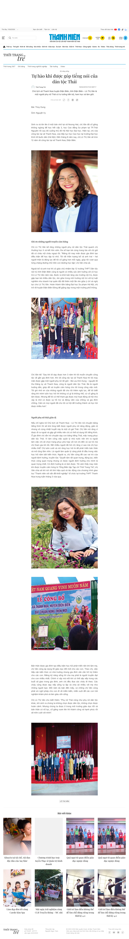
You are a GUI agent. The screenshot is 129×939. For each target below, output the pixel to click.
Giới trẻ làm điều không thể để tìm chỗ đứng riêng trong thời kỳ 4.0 (80, 912)
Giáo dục (51, 47)
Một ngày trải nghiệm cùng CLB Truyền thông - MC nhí (49, 911)
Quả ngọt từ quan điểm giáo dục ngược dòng (80, 859)
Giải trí (71, 47)
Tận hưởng (54, 66)
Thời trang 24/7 (9, 66)
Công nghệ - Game (90, 47)
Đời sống (29, 47)
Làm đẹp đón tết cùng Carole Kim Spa (17, 911)
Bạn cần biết (37, 29)
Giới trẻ (44, 47)
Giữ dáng (21, 66)
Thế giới (16, 47)
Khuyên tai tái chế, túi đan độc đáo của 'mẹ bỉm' (17, 859)
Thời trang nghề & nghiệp (37, 66)
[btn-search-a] (10, 38)
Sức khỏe (37, 47)
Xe (99, 47)
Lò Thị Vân (64, 801)
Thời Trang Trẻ (41, 87)
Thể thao (78, 47)
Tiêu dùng (110, 47)
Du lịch (58, 47)
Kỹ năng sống (64, 71)
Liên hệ (54, 29)
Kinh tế (22, 47)
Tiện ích (47, 29)
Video (103, 47)
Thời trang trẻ (120, 47)
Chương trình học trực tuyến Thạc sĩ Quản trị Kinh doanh (48, 861)
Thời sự (9, 47)
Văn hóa (65, 47)
